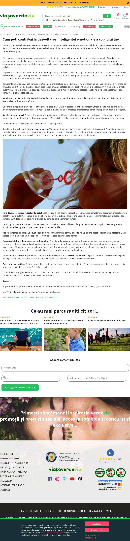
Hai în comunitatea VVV (14, 472)
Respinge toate (97, 530)
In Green (69, 20)
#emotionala (36, 297)
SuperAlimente (80, 20)
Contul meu (104, 7)
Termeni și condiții (30, 511)
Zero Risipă (89, 26)
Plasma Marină (97, 20)
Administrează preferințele (92, 536)
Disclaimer (95, 511)
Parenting (5, 317)
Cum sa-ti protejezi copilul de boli (107, 320)
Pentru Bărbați (74, 26)
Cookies (49, 511)
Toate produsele (11, 26)
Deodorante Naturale (56, 20)
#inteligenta (51, 297)
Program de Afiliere (12, 477)
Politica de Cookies (52, 532)
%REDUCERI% (33, 26)
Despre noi (116, 7)
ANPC (108, 511)
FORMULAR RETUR (9, 459)
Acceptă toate (96, 524)
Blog (127, 26)
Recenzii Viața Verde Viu (14, 463)
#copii (25, 297)
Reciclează (6, 481)
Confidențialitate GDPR (72, 511)
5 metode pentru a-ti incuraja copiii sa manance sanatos (64, 322)
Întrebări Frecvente (12, 486)
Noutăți (48, 26)
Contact (127, 7)
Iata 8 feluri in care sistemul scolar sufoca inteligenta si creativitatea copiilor (19, 322)
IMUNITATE (60, 26)
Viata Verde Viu (6, 34)
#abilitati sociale (11, 297)
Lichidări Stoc (105, 26)
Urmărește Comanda (12, 468)
